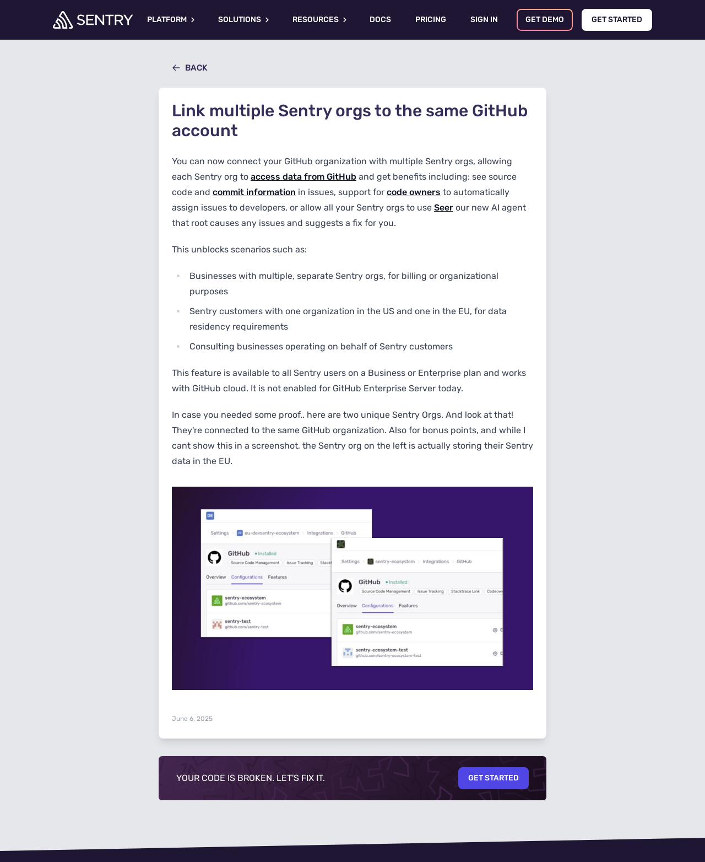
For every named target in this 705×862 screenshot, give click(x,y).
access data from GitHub (303, 176)
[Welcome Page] (93, 20)
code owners (414, 192)
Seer (443, 207)
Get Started (493, 778)
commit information (254, 192)
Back (190, 68)
